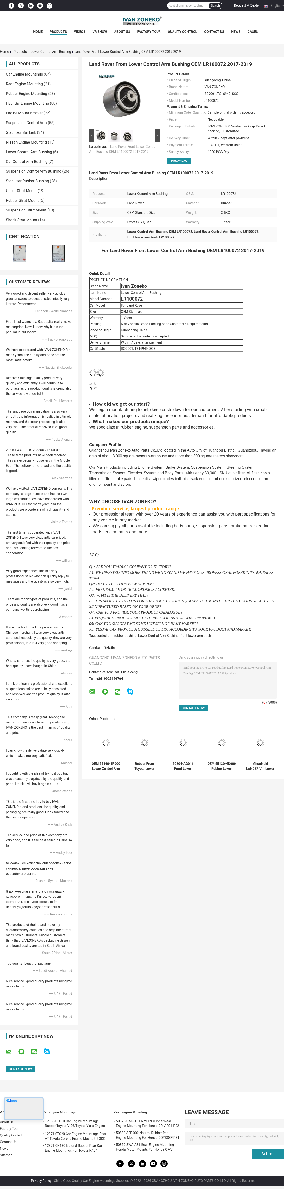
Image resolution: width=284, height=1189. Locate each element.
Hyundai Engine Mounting (27, 103)
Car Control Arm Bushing (27, 161)
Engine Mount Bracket (24, 113)
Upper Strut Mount (21, 190)
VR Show (100, 32)
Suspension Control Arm (26, 123)
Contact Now (178, 161)
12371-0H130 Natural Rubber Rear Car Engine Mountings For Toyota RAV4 (73, 1148)
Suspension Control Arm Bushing (33, 171)
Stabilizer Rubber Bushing (27, 181)
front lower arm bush (195, 635)
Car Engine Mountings (24, 74)
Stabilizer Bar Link (21, 132)
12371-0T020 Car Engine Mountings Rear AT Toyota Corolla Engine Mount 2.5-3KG (75, 1136)
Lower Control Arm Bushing (51, 52)
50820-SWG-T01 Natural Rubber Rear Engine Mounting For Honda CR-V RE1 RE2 (147, 1123)
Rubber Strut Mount (22, 200)
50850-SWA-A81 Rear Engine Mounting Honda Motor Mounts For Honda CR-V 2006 (145, 1148)
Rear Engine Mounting (24, 84)
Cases (253, 32)
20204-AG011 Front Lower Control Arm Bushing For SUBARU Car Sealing (183, 766)
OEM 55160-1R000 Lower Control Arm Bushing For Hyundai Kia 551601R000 (106, 766)
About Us (122, 32)
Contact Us (214, 32)
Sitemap (6, 1155)
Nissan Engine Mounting (26, 142)
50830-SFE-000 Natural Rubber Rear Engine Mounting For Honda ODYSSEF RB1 (147, 1135)
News (235, 32)
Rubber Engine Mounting (26, 93)
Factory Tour (149, 32)
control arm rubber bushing (117, 635)
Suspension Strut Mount (26, 210)
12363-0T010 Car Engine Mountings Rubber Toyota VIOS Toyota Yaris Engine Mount (75, 1124)
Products (58, 32)
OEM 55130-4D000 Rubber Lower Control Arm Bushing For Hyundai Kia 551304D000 (221, 766)
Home (38, 32)
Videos (79, 32)
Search (215, 5)
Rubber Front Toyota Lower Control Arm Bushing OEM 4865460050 (144, 766)
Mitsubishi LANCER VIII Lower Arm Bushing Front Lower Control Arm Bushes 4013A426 (260, 766)
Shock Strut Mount (21, 220)
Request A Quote (246, 5)
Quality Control (182, 32)
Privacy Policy (41, 1181)
